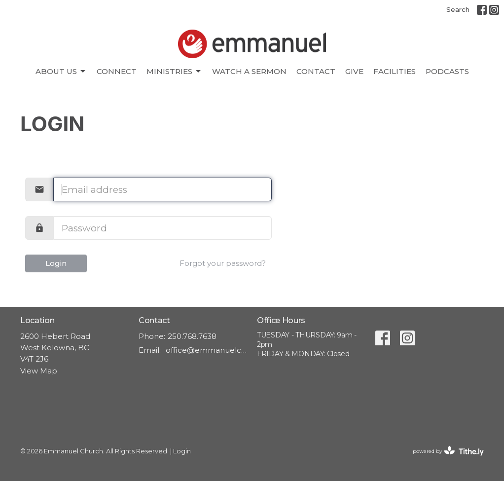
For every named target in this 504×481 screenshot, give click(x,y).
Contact (315, 71)
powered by (448, 451)
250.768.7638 (192, 336)
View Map (38, 370)
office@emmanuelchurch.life (206, 350)
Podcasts (447, 71)
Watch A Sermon (249, 71)
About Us (61, 71)
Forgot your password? (223, 263)
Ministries (174, 71)
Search (457, 9)
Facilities (394, 71)
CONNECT (117, 71)
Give (354, 71)
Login (56, 263)
